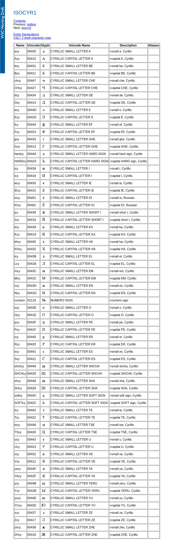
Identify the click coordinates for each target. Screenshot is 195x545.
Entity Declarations (26, 34)
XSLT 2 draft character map (32, 38)
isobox (31, 24)
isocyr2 (26, 27)
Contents (19, 21)
